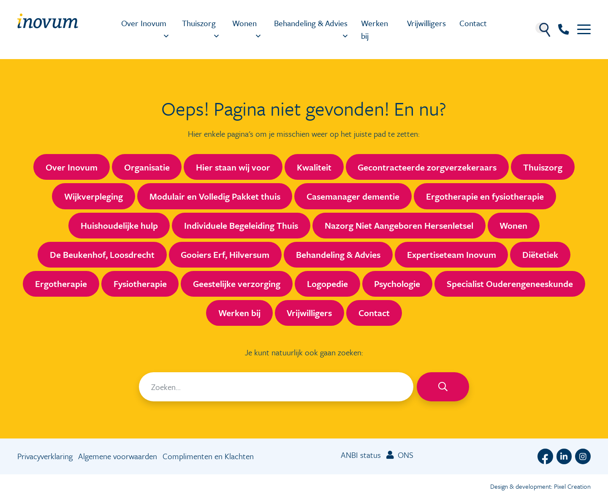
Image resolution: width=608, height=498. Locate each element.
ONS (399, 454)
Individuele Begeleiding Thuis (241, 225)
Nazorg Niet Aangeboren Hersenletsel (399, 225)
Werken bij (374, 29)
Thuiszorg (199, 23)
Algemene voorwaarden (117, 456)
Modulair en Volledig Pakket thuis (214, 196)
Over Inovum (143, 23)
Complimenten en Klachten (208, 456)
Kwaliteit (314, 167)
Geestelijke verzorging (236, 283)
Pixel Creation (572, 486)
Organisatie (147, 167)
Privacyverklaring (45, 456)
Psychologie (397, 283)
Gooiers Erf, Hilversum (225, 254)
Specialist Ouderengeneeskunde (510, 283)
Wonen (244, 23)
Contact (473, 23)
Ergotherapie (61, 283)
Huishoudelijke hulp (119, 225)
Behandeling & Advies (310, 23)
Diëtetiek (540, 254)
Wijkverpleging (93, 196)
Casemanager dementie (353, 196)
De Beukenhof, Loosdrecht (102, 254)
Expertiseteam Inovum (451, 254)
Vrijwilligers (426, 23)
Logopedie (327, 283)
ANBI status (361, 454)
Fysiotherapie (140, 283)
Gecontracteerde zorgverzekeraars (427, 167)
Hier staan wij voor (233, 167)
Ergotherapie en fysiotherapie (485, 196)
